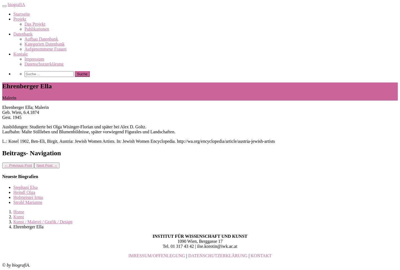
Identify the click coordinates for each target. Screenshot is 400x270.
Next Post (46, 165)
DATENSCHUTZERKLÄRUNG (218, 255)
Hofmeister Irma (28, 197)
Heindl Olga (24, 192)
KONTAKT (261, 255)
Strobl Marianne (27, 202)
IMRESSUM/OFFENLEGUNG (156, 255)
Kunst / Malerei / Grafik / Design (42, 221)
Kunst (18, 216)
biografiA (16, 4)
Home (18, 211)
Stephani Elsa (25, 187)
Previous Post (18, 165)
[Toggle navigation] (4, 6)
